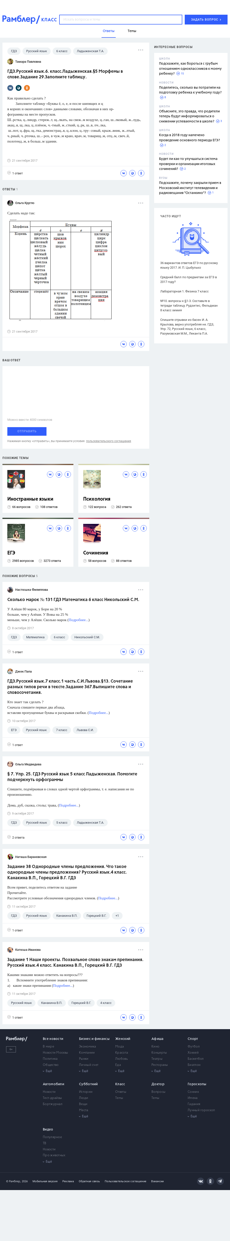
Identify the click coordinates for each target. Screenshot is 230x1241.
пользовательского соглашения (108, 441)
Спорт (193, 1039)
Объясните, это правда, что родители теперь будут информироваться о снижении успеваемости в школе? (189, 116)
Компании (87, 1052)
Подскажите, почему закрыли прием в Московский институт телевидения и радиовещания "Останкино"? (190, 188)
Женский (122, 1039)
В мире (48, 1046)
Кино (155, 1046)
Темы (119, 1098)
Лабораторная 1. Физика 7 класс (184, 291)
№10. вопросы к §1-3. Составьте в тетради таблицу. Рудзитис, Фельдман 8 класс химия (189, 305)
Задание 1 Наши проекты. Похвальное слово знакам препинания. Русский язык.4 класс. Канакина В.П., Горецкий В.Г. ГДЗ (75, 963)
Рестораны (159, 1065)
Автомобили (53, 1084)
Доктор (157, 1084)
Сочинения (95, 553)
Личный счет (88, 1065)
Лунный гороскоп (201, 1110)
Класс (120, 1084)
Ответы (120, 1092)
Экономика (87, 1046)
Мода (119, 1046)
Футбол (194, 1046)
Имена (193, 1098)
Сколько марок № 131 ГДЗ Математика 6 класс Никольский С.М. (73, 600)
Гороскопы (197, 1084)
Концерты (159, 1052)
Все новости (53, 1039)
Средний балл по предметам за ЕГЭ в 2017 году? (188, 279)
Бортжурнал (52, 1104)
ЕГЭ (11, 553)
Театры (156, 1058)
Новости (49, 1092)
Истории (85, 1092)
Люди (83, 1098)
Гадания (194, 1104)
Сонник (193, 1092)
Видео (48, 1129)
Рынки (84, 1058)
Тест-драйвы (52, 1098)
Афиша (157, 1039)
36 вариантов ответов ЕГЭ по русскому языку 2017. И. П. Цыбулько (189, 265)
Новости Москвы (55, 1052)
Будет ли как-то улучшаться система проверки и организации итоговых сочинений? (188, 164)
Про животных (54, 1155)
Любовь (121, 1058)
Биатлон (194, 1065)
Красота (121, 1052)
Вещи (83, 1104)
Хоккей (193, 1052)
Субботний (88, 1084)
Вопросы (158, 1092)
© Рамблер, (13, 1181)
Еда (118, 1065)
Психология (96, 499)
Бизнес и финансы (94, 1039)
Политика (50, 1058)
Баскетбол (196, 1058)
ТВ (44, 1143)
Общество (50, 1065)
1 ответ (15, 173)
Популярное (52, 1137)
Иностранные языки (30, 499)
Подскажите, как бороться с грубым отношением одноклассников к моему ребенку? (190, 68)
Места (83, 1110)
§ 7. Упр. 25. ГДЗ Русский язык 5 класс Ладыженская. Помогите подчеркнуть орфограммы (72, 777)
